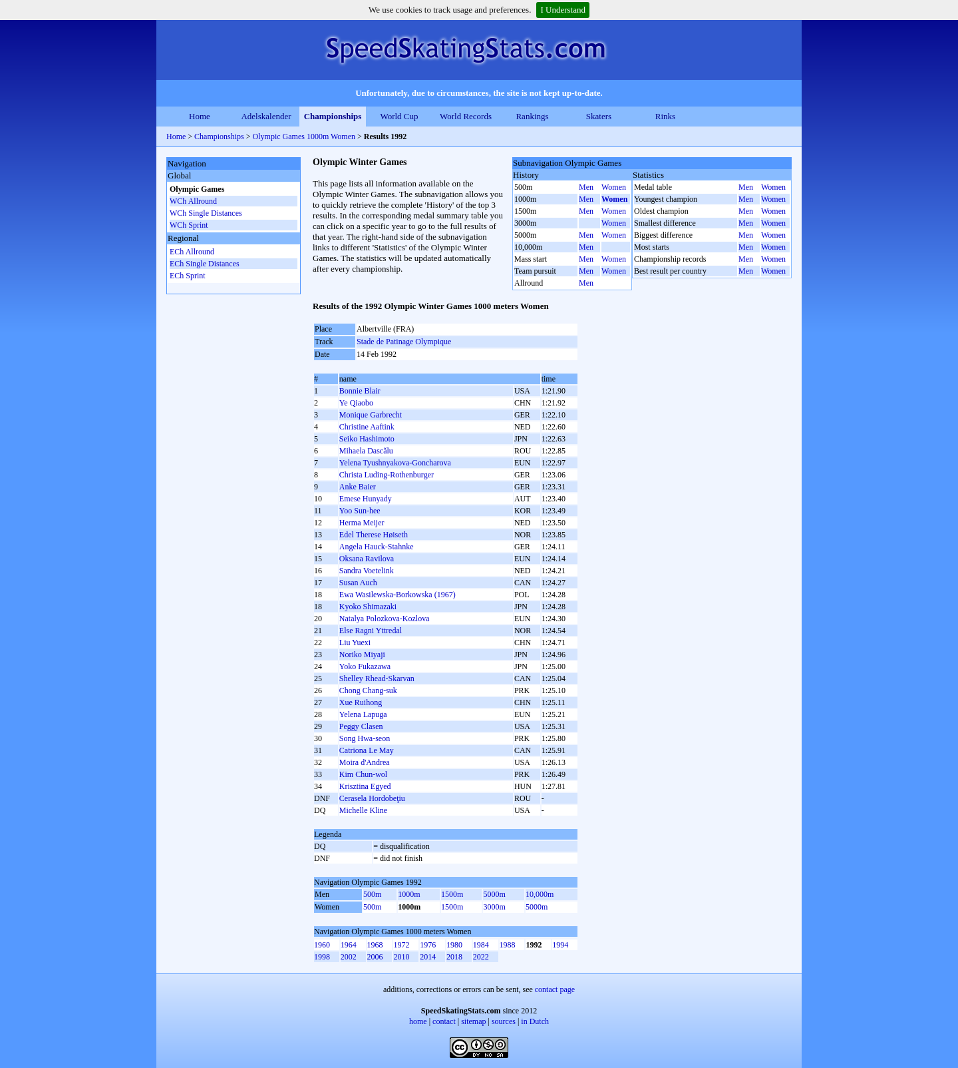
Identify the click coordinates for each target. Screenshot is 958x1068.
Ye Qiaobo (356, 402)
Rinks (665, 116)
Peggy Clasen (361, 726)
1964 (349, 944)
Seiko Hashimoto (367, 438)
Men (586, 187)
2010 (401, 956)
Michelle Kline (363, 810)
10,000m (540, 894)
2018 (454, 956)
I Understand (562, 10)
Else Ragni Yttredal (370, 630)
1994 (560, 944)
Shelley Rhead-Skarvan (376, 678)
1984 (481, 944)
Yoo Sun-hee (360, 510)
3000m (494, 907)
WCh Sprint (189, 225)
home (418, 1021)
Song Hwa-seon (364, 738)
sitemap (473, 1021)
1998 (322, 956)
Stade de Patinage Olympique (404, 341)
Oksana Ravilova (366, 558)
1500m (452, 894)
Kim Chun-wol (363, 774)
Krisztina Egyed (365, 786)
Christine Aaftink (367, 426)
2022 (481, 956)
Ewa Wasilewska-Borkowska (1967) (397, 594)
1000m (409, 894)
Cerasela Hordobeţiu (372, 798)
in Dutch (535, 1021)
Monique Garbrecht (370, 414)
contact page (555, 989)
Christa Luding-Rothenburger (386, 474)
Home (199, 116)
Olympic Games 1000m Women (304, 136)
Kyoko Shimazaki (368, 606)
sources (504, 1021)
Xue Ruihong (360, 702)
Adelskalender (266, 116)
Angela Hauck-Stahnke (376, 546)
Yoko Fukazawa (365, 666)
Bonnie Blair (360, 391)
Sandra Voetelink (366, 570)
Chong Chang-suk (368, 690)
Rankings (532, 116)
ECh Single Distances (205, 263)
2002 (349, 956)
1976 (428, 944)
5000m (494, 894)
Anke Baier (357, 486)
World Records (466, 116)
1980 (454, 944)
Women (613, 187)
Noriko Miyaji (362, 654)
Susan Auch (358, 582)
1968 (375, 944)
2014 (428, 956)
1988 (508, 944)
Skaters (598, 116)
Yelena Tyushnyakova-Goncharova (395, 462)
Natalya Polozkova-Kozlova (384, 618)
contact (444, 1021)
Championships (333, 116)
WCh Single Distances (206, 213)
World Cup (399, 116)
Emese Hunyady (365, 498)
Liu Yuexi (355, 642)
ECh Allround (192, 251)
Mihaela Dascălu (366, 450)
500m (372, 894)
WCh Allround (193, 201)
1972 (401, 944)
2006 (375, 956)
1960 (322, 944)
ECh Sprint (188, 275)
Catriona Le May (366, 750)
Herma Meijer (362, 522)
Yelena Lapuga (363, 714)
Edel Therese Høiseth (373, 534)
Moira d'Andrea (364, 762)
